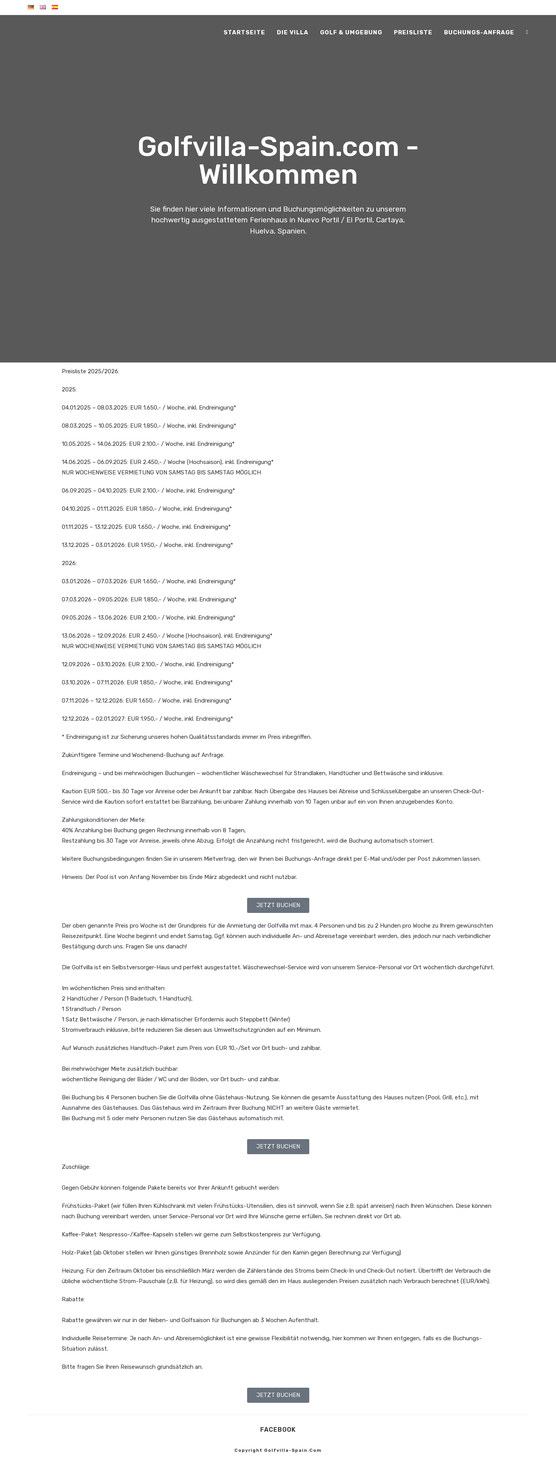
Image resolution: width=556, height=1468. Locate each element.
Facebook (278, 1429)
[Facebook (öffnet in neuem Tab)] (527, 32)
